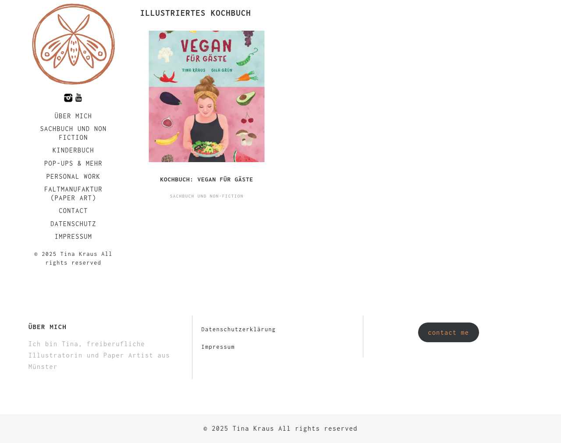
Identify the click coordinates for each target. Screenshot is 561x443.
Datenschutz (73, 223)
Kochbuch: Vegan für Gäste (206, 179)
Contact (73, 210)
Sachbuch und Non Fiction (73, 133)
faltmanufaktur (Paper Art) (73, 193)
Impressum (73, 236)
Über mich (73, 116)
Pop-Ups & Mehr (73, 163)
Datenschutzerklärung (238, 329)
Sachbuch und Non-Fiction (207, 196)
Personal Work (73, 176)
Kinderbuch (73, 150)
